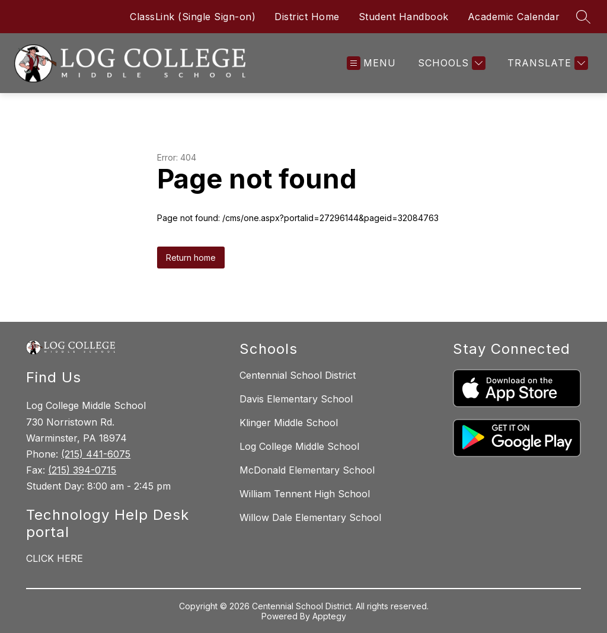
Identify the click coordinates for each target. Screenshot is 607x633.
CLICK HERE (54, 558)
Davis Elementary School (296, 399)
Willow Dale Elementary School (310, 517)
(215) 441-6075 (95, 454)
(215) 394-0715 (82, 470)
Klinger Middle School (288, 423)
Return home (191, 257)
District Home (307, 17)
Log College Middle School (299, 446)
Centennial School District (297, 375)
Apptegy (329, 616)
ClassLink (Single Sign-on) (192, 17)
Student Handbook (404, 17)
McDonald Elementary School (307, 470)
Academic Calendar (514, 17)
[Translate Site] (546, 63)
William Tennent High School (304, 494)
